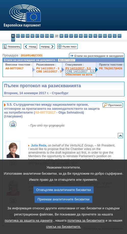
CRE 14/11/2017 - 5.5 (80, 71)
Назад (32, 46)
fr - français (52, 36)
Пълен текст (70, 46)
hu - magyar (81, 36)
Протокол (115, 105)
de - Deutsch (32, 36)
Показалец (14, 46)
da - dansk (28, 36)
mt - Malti (86, 36)
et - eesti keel (37, 36)
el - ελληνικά (42, 36)
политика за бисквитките (86, 228)
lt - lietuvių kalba (76, 36)
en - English (47, 36)
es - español (18, 36)
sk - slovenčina (110, 36)
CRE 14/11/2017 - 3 (48, 71)
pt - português (100, 36)
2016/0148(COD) (31, 55)
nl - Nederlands (90, 36)
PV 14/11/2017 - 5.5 (78, 68)
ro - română (105, 36)
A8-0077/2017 (14, 68)
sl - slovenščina (115, 36)
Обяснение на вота (78, 74)
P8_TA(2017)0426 (110, 68)
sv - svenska (13, 40)
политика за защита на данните (28, 228)
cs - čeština (23, 36)
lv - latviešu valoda (71, 36)
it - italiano (66, 36)
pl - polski (95, 36)
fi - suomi (119, 36)
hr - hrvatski (61, 36)
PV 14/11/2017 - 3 (47, 68)
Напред (45, 46)
